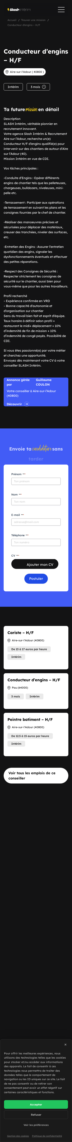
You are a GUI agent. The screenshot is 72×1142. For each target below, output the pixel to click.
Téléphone (20, 535)
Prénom (18, 474)
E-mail (17, 515)
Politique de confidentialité (47, 1136)
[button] (66, 1045)
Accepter (36, 1104)
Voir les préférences (36, 1124)
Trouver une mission (33, 20)
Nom (16, 494)
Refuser (36, 1114)
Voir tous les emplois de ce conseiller (31, 775)
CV (15, 555)
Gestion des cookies (18, 1136)
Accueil (11, 20)
